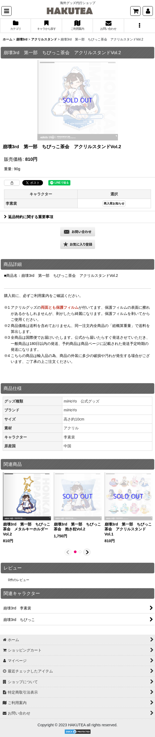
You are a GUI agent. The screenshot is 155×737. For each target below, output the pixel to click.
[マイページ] (148, 11)
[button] (6, 11)
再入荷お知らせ (114, 203)
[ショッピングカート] (135, 11)
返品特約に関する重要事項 (28, 217)
